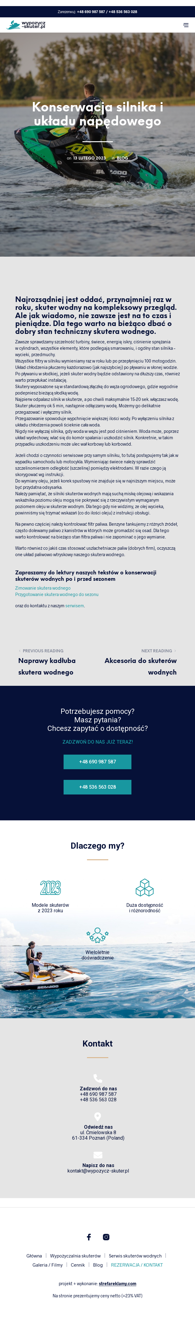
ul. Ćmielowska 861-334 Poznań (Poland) (98, 1132)
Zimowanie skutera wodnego (43, 588)
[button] (97, 762)
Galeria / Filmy (48, 1265)
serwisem (74, 605)
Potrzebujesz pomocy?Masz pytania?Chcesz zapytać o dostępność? (97, 720)
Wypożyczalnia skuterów (75, 1255)
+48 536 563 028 (123, 11)
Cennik (78, 1265)
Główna (34, 1255)
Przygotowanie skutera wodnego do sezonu (57, 594)
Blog (122, 158)
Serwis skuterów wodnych (135, 1255)
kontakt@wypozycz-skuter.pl (98, 1168)
